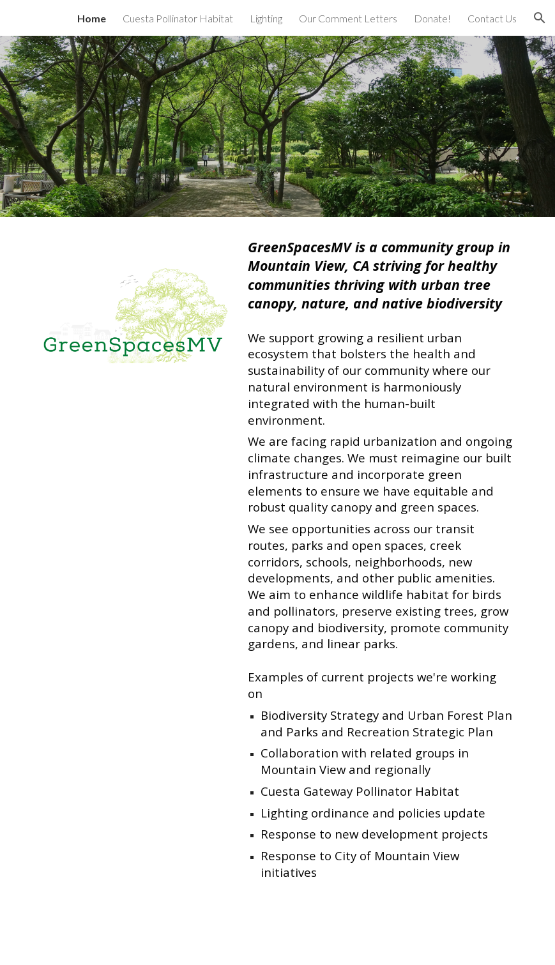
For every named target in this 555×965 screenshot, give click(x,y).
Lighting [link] (266, 18)
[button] (539, 18)
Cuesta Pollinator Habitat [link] (178, 18)
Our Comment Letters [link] (348, 18)
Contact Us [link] (492, 18)
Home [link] (91, 18)
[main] (381, 559)
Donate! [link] (432, 18)
